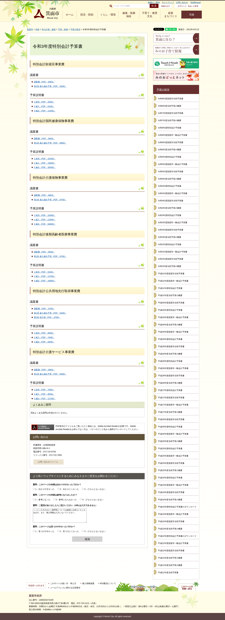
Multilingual (196, 2)
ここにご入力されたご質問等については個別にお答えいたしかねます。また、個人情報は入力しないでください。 (60, 515)
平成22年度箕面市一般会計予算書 (173, 543)
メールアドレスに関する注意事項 (65, 588)
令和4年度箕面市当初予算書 (170, 200)
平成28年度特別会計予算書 (170, 361)
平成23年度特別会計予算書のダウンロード (177, 507)
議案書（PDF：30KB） (44, 82)
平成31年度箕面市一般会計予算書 (173, 281)
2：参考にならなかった (66, 499)
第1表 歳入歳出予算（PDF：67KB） (50, 256)
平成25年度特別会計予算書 (170, 448)
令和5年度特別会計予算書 (169, 157)
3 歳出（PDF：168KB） (45, 281)
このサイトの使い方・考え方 (63, 583)
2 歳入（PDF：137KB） (45, 276)
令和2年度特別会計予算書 (169, 244)
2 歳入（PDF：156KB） (45, 163)
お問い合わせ (182, 2)
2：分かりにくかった (69, 489)
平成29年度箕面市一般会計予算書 (173, 332)
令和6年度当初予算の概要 (169, 149)
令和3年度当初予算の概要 (169, 237)
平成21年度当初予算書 (168, 572)
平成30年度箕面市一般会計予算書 (173, 317)
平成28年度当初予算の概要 (170, 383)
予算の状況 (75, 29)
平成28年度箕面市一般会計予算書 (173, 368)
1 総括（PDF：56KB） (44, 333)
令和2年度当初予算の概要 (169, 266)
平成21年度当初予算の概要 (170, 565)
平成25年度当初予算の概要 (170, 470)
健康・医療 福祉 (128, 15)
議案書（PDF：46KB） (44, 252)
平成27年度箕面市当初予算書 (171, 397)
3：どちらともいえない (94, 489)
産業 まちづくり (170, 15)
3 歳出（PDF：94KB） (44, 342)
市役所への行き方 (36, 585)
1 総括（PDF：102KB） (45, 158)
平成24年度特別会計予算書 (170, 477)
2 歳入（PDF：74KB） (44, 337)
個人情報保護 (88, 583)
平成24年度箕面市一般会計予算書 (173, 485)
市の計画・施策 (49, 29)
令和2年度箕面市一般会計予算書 (172, 252)
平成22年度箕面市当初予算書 (171, 550)
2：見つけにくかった (69, 531)
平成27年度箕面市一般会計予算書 (173, 405)
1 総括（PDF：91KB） (44, 272)
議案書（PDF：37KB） (44, 308)
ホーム (69, 14)
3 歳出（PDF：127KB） (45, 398)
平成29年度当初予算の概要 (170, 354)
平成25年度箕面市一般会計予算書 (173, 456)
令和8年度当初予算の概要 (169, 106)
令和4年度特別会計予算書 (169, 186)
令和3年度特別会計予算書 (169, 215)
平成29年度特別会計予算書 (170, 339)
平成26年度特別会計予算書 (170, 427)
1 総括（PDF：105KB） (45, 215)
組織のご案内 (154, 2)
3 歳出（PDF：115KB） (45, 111)
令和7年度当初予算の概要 (169, 120)
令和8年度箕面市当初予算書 (170, 98)
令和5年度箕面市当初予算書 (170, 171)
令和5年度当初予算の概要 (169, 179)
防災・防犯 (87, 14)
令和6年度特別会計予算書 (169, 128)
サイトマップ (168, 2)
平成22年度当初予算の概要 (170, 558)
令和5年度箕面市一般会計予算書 (172, 164)
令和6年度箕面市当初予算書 (170, 142)
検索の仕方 (165, 6)
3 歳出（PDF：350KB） (45, 167)
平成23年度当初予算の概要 (170, 529)
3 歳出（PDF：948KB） (45, 224)
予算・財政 (63, 29)
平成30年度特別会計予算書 (170, 310)
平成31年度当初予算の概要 (170, 295)
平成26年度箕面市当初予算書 (171, 419)
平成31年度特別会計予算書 (170, 288)
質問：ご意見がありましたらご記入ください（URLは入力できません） (65, 505)
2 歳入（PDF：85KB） (44, 394)
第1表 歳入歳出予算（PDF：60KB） (50, 374)
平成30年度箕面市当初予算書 (171, 303)
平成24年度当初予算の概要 (170, 499)
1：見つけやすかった (45, 531)
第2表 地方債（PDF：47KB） (47, 317)
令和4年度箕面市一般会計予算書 (172, 193)
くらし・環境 (108, 14)
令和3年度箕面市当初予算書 (170, 230)
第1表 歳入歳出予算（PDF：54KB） (50, 313)
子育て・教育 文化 (149, 15)
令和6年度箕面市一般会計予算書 (172, 135)
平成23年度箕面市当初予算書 (171, 521)
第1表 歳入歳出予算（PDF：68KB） (50, 143)
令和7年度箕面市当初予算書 (170, 113)
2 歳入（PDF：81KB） (44, 106)
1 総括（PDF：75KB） (44, 390)
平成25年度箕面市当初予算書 (171, 463)
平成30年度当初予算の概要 (170, 324)
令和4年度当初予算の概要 (169, 208)
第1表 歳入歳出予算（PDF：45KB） (50, 86)
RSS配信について (108, 583)
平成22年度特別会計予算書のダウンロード (177, 536)
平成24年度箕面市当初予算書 (171, 492)
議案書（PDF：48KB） (44, 195)
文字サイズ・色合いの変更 (188, 6)
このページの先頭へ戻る (187, 588)
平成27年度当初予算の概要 (170, 412)
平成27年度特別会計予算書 (170, 390)
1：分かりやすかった (45, 489)
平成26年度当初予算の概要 (170, 441)
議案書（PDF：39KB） (44, 138)
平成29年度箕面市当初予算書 (171, 346)
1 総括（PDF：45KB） (44, 102)
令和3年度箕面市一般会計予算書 (172, 222)
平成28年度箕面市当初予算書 (171, 375)
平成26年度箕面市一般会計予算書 (173, 434)
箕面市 (30, 29)
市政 (191, 14)
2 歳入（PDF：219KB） (45, 219)
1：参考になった (43, 499)
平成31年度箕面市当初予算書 (171, 273)
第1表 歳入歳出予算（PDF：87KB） (50, 199)
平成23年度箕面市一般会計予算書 (173, 514)
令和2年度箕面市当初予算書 (170, 259)
